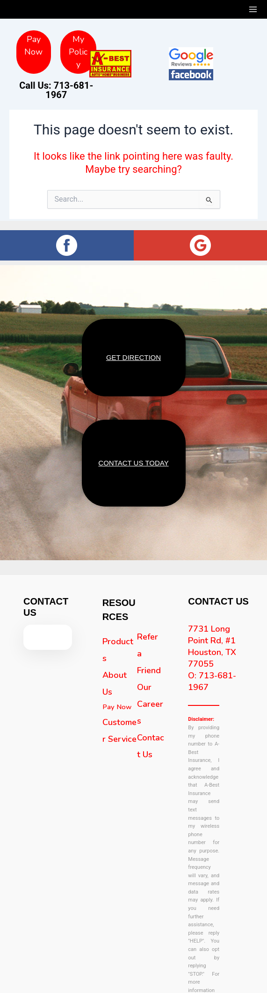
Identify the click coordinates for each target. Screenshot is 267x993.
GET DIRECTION (133, 355)
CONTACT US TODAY (133, 457)
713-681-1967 (67, 12)
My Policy (78, 52)
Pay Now (116, 699)
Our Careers (150, 696)
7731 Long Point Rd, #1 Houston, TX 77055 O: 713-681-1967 (212, 650)
